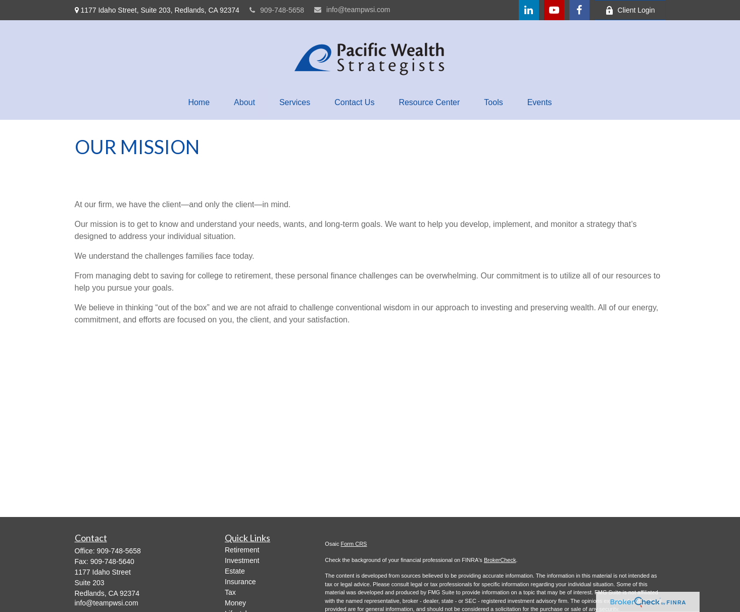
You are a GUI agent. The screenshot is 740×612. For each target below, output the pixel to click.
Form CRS (354, 544)
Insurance (240, 582)
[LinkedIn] (529, 10)
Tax (230, 592)
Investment (242, 560)
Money (235, 603)
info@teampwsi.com (352, 10)
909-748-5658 (277, 10)
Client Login (630, 10)
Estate (235, 571)
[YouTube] (554, 10)
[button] (199, 102)
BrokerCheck (500, 560)
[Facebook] (579, 10)
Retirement (242, 550)
